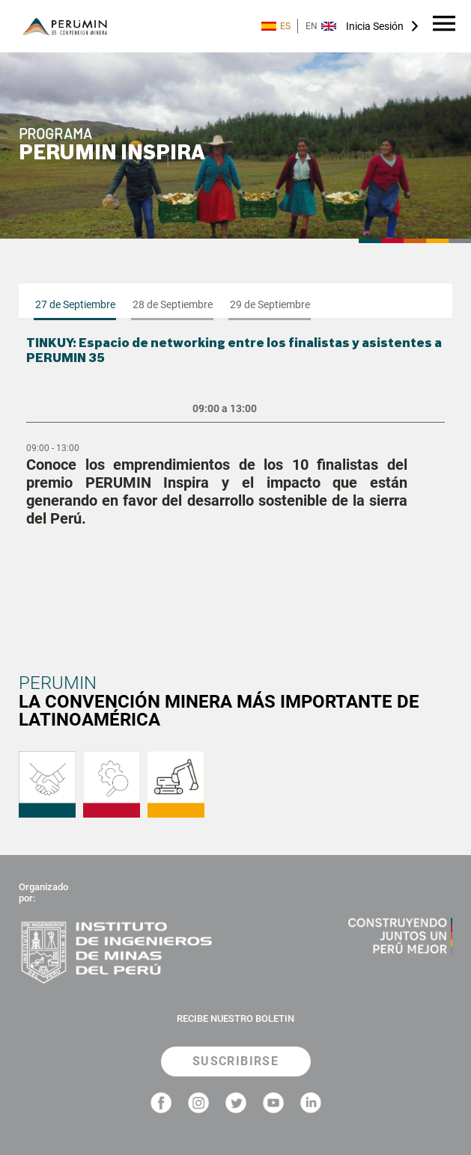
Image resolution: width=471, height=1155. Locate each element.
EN (321, 26)
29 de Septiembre (270, 304)
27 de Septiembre (75, 304)
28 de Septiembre (173, 304)
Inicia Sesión (375, 26)
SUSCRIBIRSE (235, 1061)
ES (276, 26)
